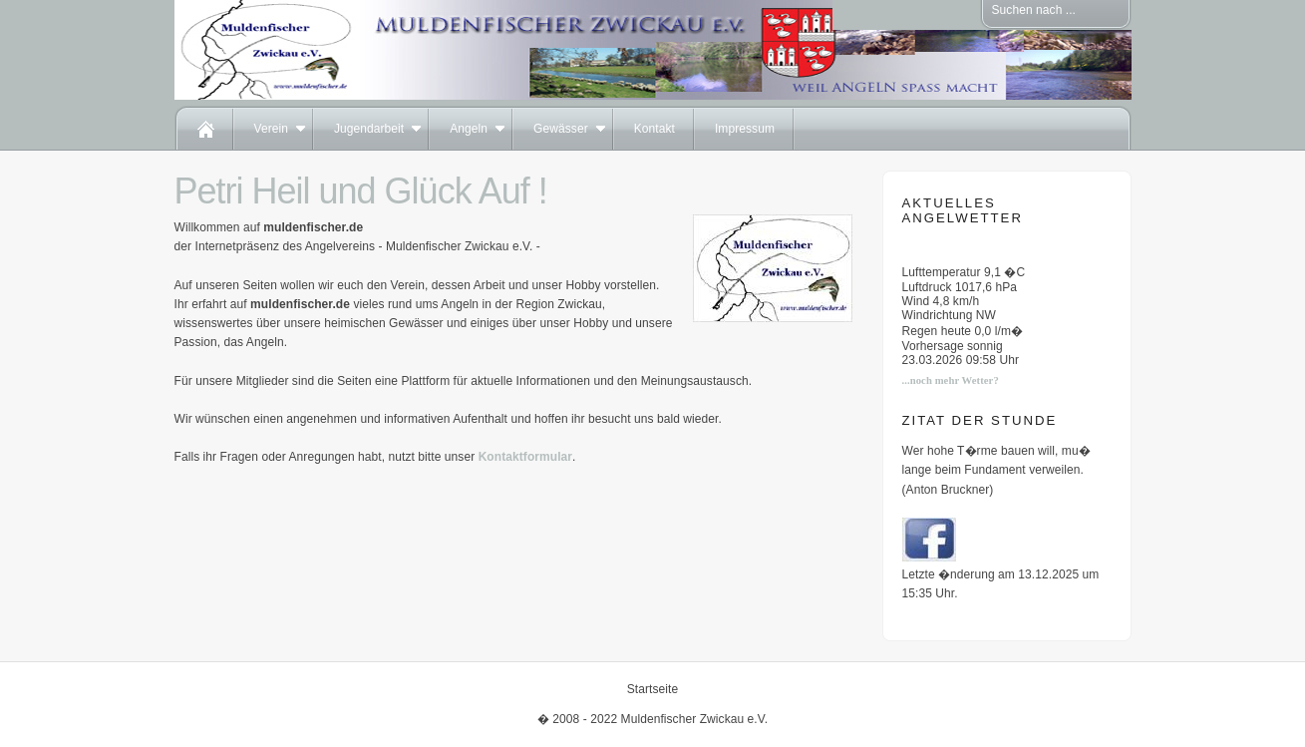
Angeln (469, 129)
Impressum (745, 129)
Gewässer (560, 129)
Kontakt (654, 129)
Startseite (652, 689)
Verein (271, 129)
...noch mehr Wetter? (950, 380)
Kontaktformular (525, 457)
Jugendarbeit (369, 129)
